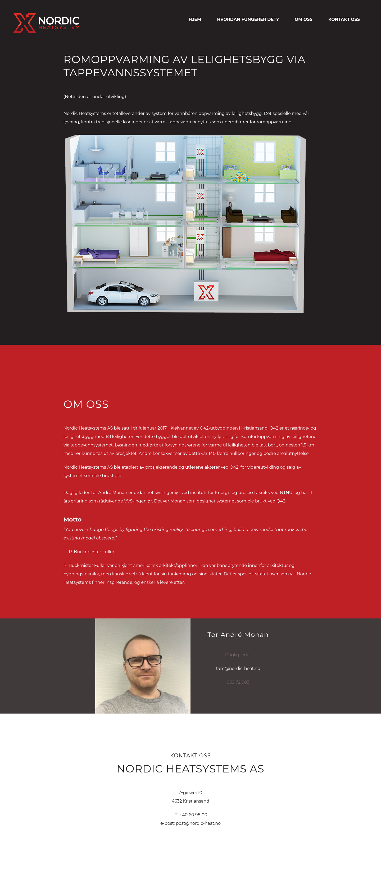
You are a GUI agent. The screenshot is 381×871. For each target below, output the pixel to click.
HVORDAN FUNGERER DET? (248, 19)
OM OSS (303, 19)
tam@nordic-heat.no (238, 668)
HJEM (195, 19)
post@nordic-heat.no (198, 823)
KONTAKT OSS (344, 19)
